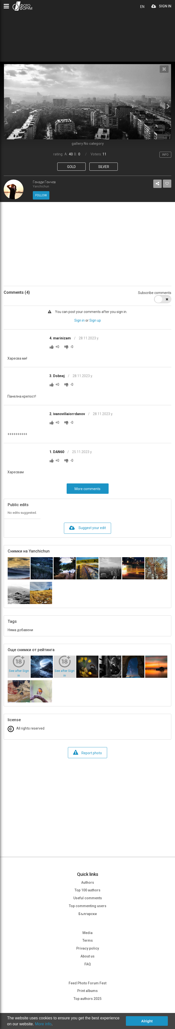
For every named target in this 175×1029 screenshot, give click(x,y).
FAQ (87, 964)
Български (87, 914)
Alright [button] (147, 1021)
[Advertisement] (87, 243)
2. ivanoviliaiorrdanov (67, 414)
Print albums (87, 991)
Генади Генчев (44, 182)
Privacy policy (87, 948)
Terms (87, 940)
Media (87, 933)
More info (43, 1024)
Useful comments (87, 898)
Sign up (95, 320)
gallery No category (88, 144)
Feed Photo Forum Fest (87, 983)
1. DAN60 (57, 452)
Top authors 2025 (87, 999)
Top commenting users (87, 906)
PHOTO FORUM (22, 6)
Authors (87, 882)
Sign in (79, 320)
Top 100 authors (87, 890)
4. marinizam (60, 338)
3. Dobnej (57, 376)
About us (87, 956)
